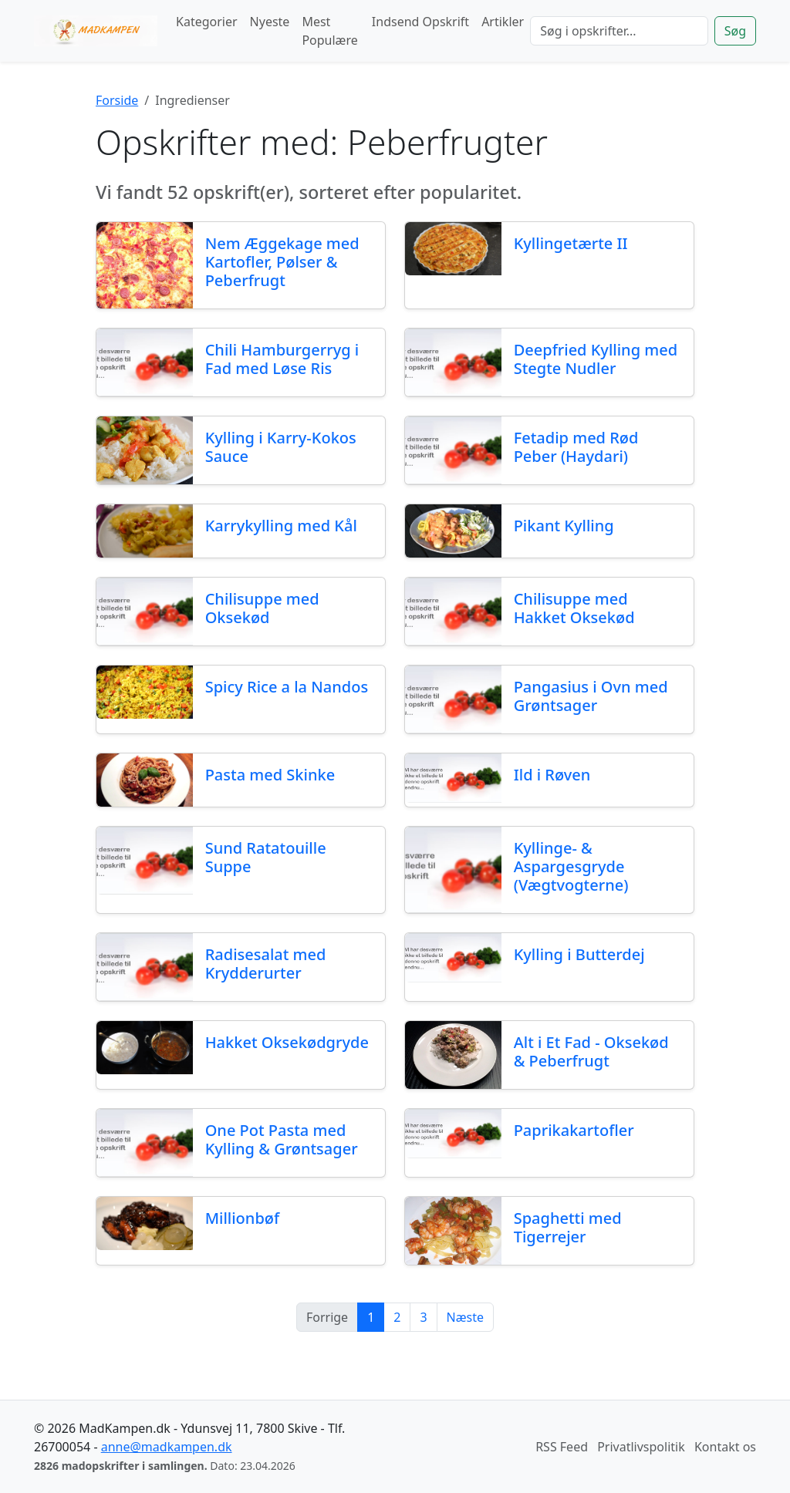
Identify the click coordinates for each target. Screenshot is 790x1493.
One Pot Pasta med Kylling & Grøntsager (281, 1139)
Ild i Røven (552, 774)
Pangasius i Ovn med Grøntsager (591, 696)
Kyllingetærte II (571, 243)
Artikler (502, 21)
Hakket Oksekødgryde (287, 1042)
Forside (117, 100)
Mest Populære (329, 31)
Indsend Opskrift (420, 21)
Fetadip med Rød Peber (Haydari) (576, 447)
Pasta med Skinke (270, 774)
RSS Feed (561, 1446)
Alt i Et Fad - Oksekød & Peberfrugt (591, 1051)
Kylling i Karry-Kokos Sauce (280, 447)
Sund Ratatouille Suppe (265, 857)
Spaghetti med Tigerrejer (568, 1227)
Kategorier (207, 21)
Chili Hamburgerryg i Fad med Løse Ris (282, 359)
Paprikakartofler (574, 1130)
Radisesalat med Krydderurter (265, 963)
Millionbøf (242, 1218)
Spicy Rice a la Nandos (286, 686)
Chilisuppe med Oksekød (262, 608)
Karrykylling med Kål (281, 525)
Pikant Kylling (564, 525)
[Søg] (619, 30)
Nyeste (270, 21)
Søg (735, 30)
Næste (465, 1317)
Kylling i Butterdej (579, 954)
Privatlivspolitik (641, 1446)
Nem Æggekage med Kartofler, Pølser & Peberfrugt (282, 262)
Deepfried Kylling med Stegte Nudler (595, 359)
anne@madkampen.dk (166, 1446)
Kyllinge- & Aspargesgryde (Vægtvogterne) (571, 866)
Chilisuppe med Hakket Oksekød (574, 608)
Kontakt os (725, 1446)
